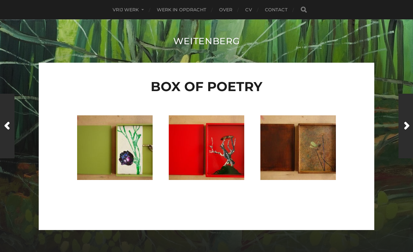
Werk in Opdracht (181, 10)
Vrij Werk (126, 10)
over (226, 10)
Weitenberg (206, 41)
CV (248, 10)
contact (276, 10)
